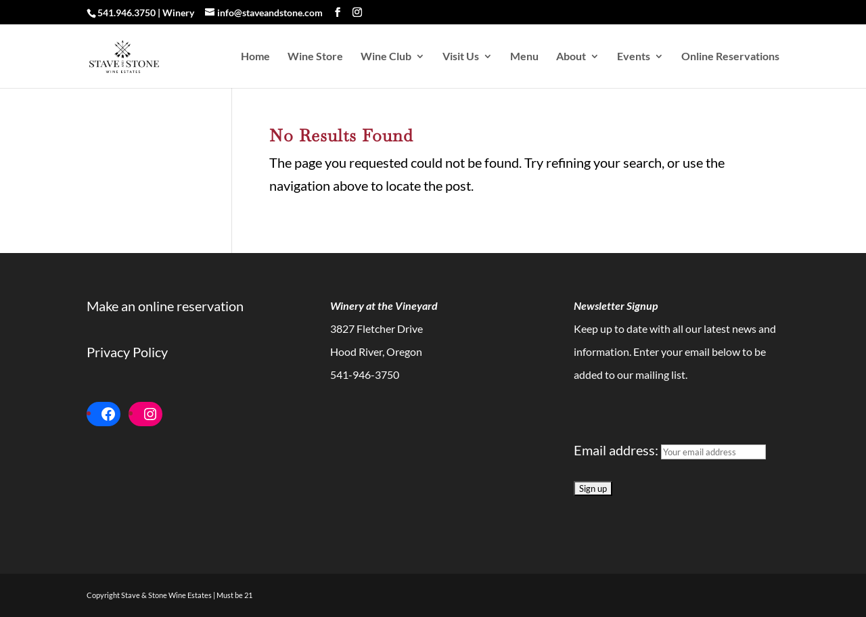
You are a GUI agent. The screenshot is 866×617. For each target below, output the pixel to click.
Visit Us (460, 56)
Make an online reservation (165, 306)
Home (255, 56)
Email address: (670, 450)
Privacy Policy (127, 352)
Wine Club (386, 56)
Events (633, 56)
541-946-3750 (364, 374)
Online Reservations (730, 56)
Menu (524, 56)
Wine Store (315, 56)
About (571, 56)
